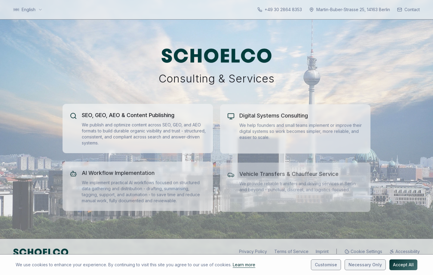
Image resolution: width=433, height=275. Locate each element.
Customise (326, 264)
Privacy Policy (253, 251)
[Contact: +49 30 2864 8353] (279, 10)
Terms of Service (291, 251)
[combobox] (28, 10)
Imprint (322, 251)
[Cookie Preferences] (363, 252)
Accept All (403, 264)
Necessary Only (365, 264)
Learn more (244, 264)
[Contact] (408, 10)
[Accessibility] (404, 252)
